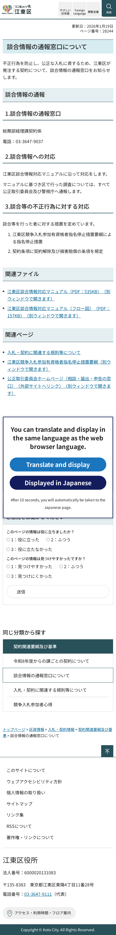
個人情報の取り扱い (25, 792)
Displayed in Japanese (58, 482)
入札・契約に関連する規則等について (44, 352)
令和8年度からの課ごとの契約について (51, 661)
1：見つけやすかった (31, 566)
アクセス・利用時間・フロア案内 (43, 912)
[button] (79, 9)
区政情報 (36, 729)
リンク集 (15, 814)
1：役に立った (25, 539)
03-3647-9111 (38, 894)
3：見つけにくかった (31, 576)
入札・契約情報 (61, 729)
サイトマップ (19, 803)
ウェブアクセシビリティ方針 (34, 781)
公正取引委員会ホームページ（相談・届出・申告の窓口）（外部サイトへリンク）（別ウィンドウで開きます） (59, 385)
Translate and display (58, 464)
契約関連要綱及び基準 (35, 646)
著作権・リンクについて (30, 837)
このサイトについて (25, 770)
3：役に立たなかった (31, 549)
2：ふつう (61, 539)
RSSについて (19, 826)
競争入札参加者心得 (32, 704)
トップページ (14, 729)
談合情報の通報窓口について (41, 675)
